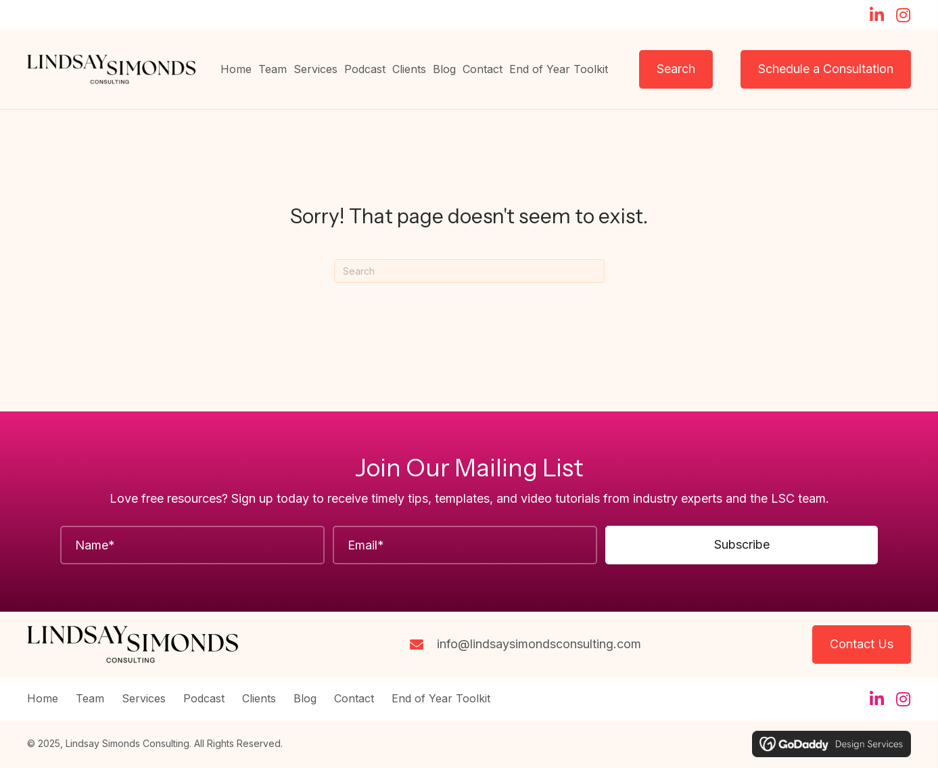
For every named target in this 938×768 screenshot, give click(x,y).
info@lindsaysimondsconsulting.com (539, 644)
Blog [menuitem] (305, 698)
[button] (876, 15)
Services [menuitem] (144, 698)
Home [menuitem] (42, 698)
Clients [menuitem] (259, 698)
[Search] (469, 271)
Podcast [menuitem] (204, 698)
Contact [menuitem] (354, 698)
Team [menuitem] (90, 698)
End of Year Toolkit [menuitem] (441, 698)
